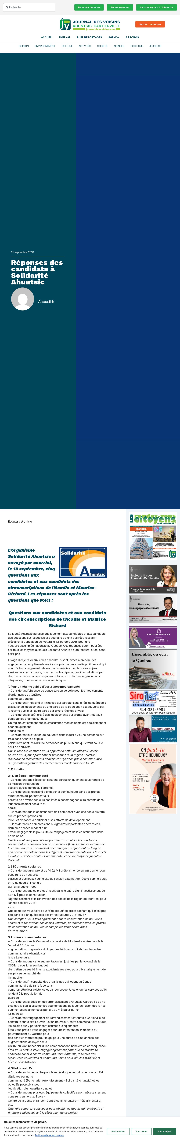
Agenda (113, 37)
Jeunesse (155, 46)
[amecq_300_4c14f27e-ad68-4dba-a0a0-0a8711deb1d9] (153, 688)
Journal (64, 37)
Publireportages (89, 37)
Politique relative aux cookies (49, 1135)
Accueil (46, 37)
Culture (67, 46)
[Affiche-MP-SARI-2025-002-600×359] (153, 622)
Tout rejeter (141, 1131)
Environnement (45, 46)
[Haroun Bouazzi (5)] (153, 741)
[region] (90, 1128)
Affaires (119, 46)
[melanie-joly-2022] (153, 592)
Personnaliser (118, 1131)
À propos (132, 37)
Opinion (24, 46)
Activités (85, 46)
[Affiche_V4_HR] (153, 813)
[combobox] (29, 7)
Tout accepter (164, 1131)
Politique (137, 46)
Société (102, 46)
